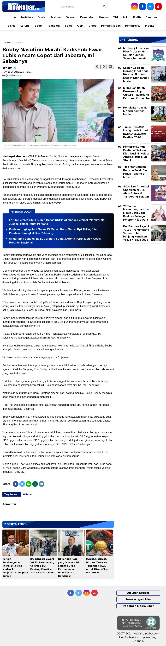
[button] (110, 66)
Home (12, 17)
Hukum (104, 17)
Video (93, 25)
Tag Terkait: (11, 494)
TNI (115, 17)
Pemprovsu (133, 25)
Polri (126, 17)
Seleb (69, 25)
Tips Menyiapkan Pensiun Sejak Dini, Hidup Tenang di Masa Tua (135, 172)
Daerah (71, 17)
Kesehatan (87, 17)
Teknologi (53, 25)
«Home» (7, 42)
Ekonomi (152, 17)
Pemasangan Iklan (138, 599)
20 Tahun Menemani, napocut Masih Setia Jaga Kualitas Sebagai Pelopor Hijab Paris (136, 213)
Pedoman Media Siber (138, 606)
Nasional (55, 17)
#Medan (28, 494)
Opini (80, 25)
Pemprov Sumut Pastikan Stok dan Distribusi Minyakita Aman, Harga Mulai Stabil (136, 153)
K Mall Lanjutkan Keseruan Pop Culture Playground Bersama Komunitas (136, 93)
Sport (38, 25)
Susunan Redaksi (138, 592)
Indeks (149, 25)
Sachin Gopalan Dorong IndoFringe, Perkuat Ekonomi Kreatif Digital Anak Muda (136, 74)
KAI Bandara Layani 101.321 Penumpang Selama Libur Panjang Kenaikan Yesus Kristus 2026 (42, 565)
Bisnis (11, 25)
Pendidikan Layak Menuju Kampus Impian (135, 111)
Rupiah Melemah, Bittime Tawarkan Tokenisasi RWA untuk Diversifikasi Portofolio (97, 565)
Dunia (41, 17)
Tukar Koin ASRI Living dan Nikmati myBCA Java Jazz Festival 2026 (135, 132)
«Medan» (17, 42)
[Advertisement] (142, 268)
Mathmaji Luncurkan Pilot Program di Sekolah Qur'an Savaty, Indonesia (136, 53)
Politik (137, 17)
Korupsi (25, 25)
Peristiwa (26, 17)
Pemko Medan (111, 25)
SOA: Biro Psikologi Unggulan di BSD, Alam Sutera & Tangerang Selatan (136, 191)
